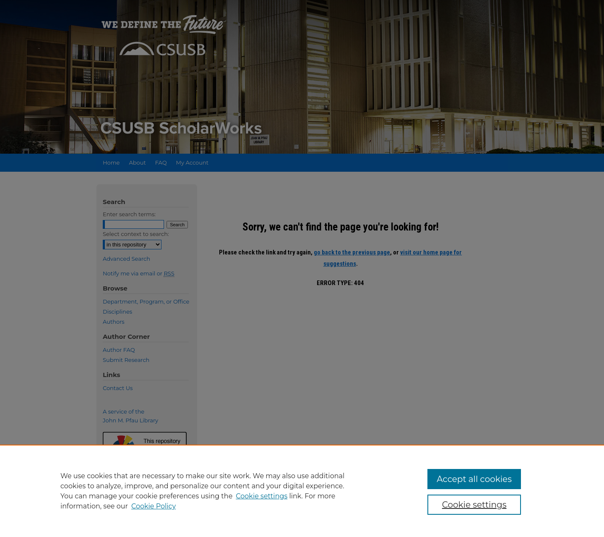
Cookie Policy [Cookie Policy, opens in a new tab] (153, 506)
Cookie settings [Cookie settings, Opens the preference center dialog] (474, 505)
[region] (302, 491)
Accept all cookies (474, 479)
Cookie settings (261, 496)
